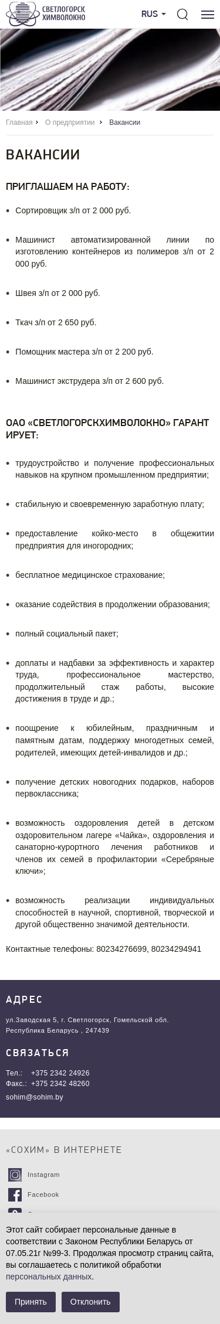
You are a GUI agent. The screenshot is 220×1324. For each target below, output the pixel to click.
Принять (31, 1301)
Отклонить (90, 1301)
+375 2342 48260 (60, 1084)
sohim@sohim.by (34, 1097)
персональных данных (49, 1276)
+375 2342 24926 (60, 1073)
